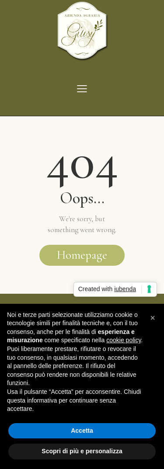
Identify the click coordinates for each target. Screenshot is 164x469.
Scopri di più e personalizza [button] (82, 451)
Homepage (82, 255)
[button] (153, 318)
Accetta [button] (82, 430)
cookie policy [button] (123, 340)
